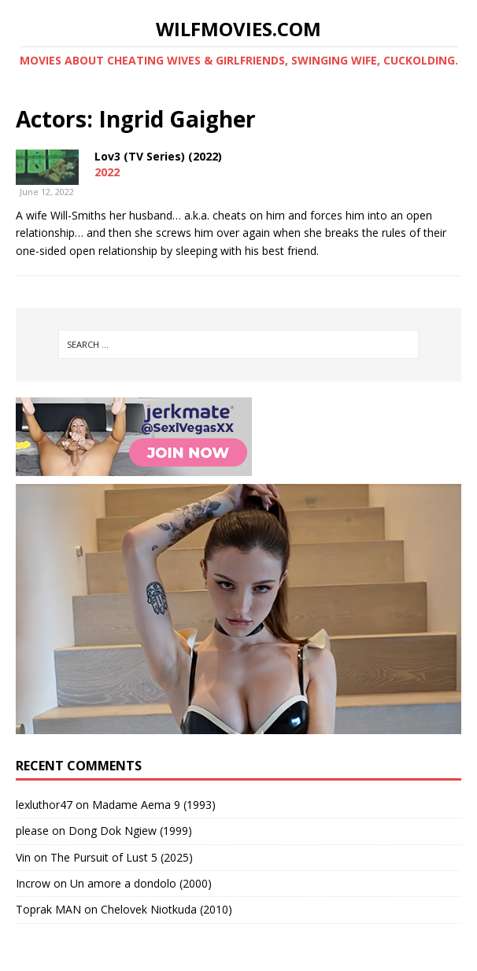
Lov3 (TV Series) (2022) (158, 156)
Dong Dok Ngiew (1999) (130, 830)
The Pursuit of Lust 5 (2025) (121, 857)
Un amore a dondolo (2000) (141, 883)
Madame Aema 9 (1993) (154, 804)
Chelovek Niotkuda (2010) (166, 909)
